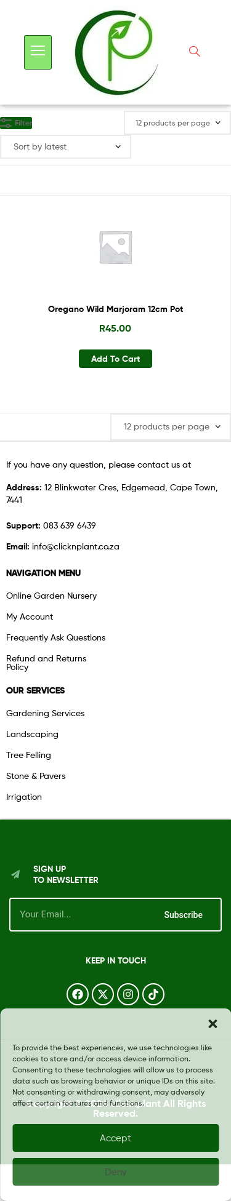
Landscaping (32, 733)
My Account (29, 616)
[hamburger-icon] (38, 52)
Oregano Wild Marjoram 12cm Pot (115, 308)
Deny (116, 1172)
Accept (115, 1138)
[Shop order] (65, 147)
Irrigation (24, 796)
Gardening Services (45, 713)
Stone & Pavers (35, 775)
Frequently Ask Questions (55, 637)
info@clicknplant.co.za (63, 546)
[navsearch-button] (194, 52)
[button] (212, 1024)
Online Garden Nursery (51, 595)
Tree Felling (28, 754)
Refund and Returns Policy (46, 662)
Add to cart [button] (115, 358)
